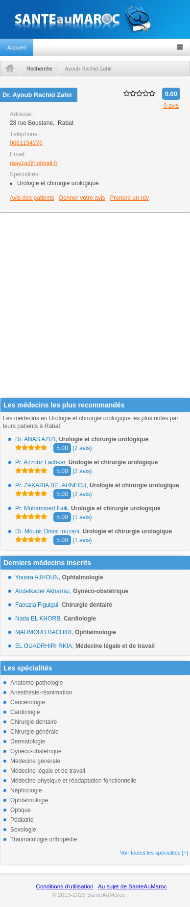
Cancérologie (27, 702)
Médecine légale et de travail (47, 770)
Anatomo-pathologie (36, 682)
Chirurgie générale (34, 731)
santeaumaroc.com (95, 19)
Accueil (16, 47)
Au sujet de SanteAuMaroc (132, 886)
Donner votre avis (82, 197)
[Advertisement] (92, 306)
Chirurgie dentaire (33, 721)
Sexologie (23, 829)
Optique (20, 810)
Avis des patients (32, 197)
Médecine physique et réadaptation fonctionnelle (73, 780)
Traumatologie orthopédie (43, 839)
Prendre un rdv (129, 197)
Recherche (39, 69)
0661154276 (26, 143)
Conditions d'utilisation (64, 886)
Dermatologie (27, 741)
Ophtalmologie (29, 800)
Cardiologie (25, 712)
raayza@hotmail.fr (34, 163)
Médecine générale (35, 761)
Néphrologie (26, 790)
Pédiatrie (21, 819)
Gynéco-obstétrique (36, 751)
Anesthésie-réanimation (41, 692)
